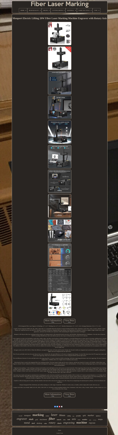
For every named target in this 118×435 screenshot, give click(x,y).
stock (90, 419)
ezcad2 (20, 416)
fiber (52, 418)
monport (27, 415)
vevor (79, 419)
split (84, 416)
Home (59, 430)
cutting (69, 416)
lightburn (98, 416)
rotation (47, 416)
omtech (59, 419)
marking (38, 415)
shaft (31, 419)
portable (78, 416)
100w (64, 419)
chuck (59, 423)
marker (91, 415)
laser (54, 415)
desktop (39, 423)
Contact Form (59, 433)
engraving (69, 422)
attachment (43, 419)
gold (36, 419)
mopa (100, 419)
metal (27, 422)
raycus (92, 422)
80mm (62, 415)
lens (73, 416)
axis (74, 419)
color (45, 423)
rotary (52, 422)
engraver (22, 418)
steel (33, 423)
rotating (94, 419)
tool (68, 419)
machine (81, 422)
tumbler (84, 419)
